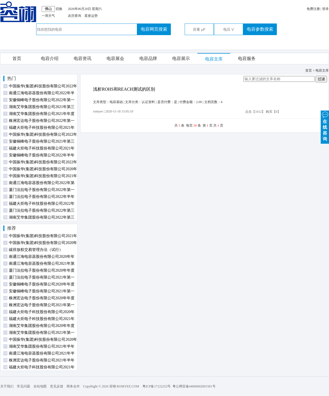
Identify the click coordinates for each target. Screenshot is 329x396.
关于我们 (7, 386)
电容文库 (214, 59)
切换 (59, 9)
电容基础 (116, 102)
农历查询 (74, 16)
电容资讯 (82, 58)
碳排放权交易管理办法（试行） (36, 250)
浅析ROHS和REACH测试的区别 (124, 89)
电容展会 (115, 58)
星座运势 (91, 16)
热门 (11, 78)
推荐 (11, 228)
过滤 (321, 79)
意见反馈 (56, 386)
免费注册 (313, 9)
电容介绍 (50, 58)
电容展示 (181, 58)
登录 (325, 9)
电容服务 (247, 58)
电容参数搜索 (260, 29)
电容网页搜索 (154, 29)
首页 (16, 58)
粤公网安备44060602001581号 (194, 386)
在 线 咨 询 (325, 126)
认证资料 (148, 102)
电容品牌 (148, 58)
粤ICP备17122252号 (156, 386)
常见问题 (23, 386)
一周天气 (48, 16)
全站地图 (40, 386)
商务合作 (73, 386)
